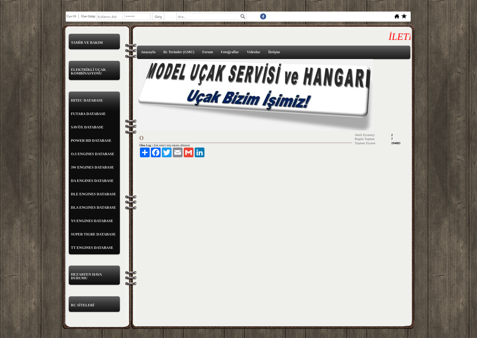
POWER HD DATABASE (91, 140)
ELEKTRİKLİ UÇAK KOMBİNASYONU (88, 71)
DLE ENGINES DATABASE (93, 194)
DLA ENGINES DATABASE (93, 207)
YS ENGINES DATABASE (92, 221)
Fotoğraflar (230, 52)
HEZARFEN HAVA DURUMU (86, 276)
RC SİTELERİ (82, 305)
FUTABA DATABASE (88, 114)
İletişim (274, 52)
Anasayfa (148, 52)
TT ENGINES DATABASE (92, 248)
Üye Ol (71, 16)
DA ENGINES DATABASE (92, 181)
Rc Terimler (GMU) (178, 52)
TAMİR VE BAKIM (87, 42)
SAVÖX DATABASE (87, 127)
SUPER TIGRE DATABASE (93, 234)
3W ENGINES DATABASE (92, 167)
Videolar (253, 52)
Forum (207, 52)
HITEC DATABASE (87, 100)
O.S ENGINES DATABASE (92, 154)
